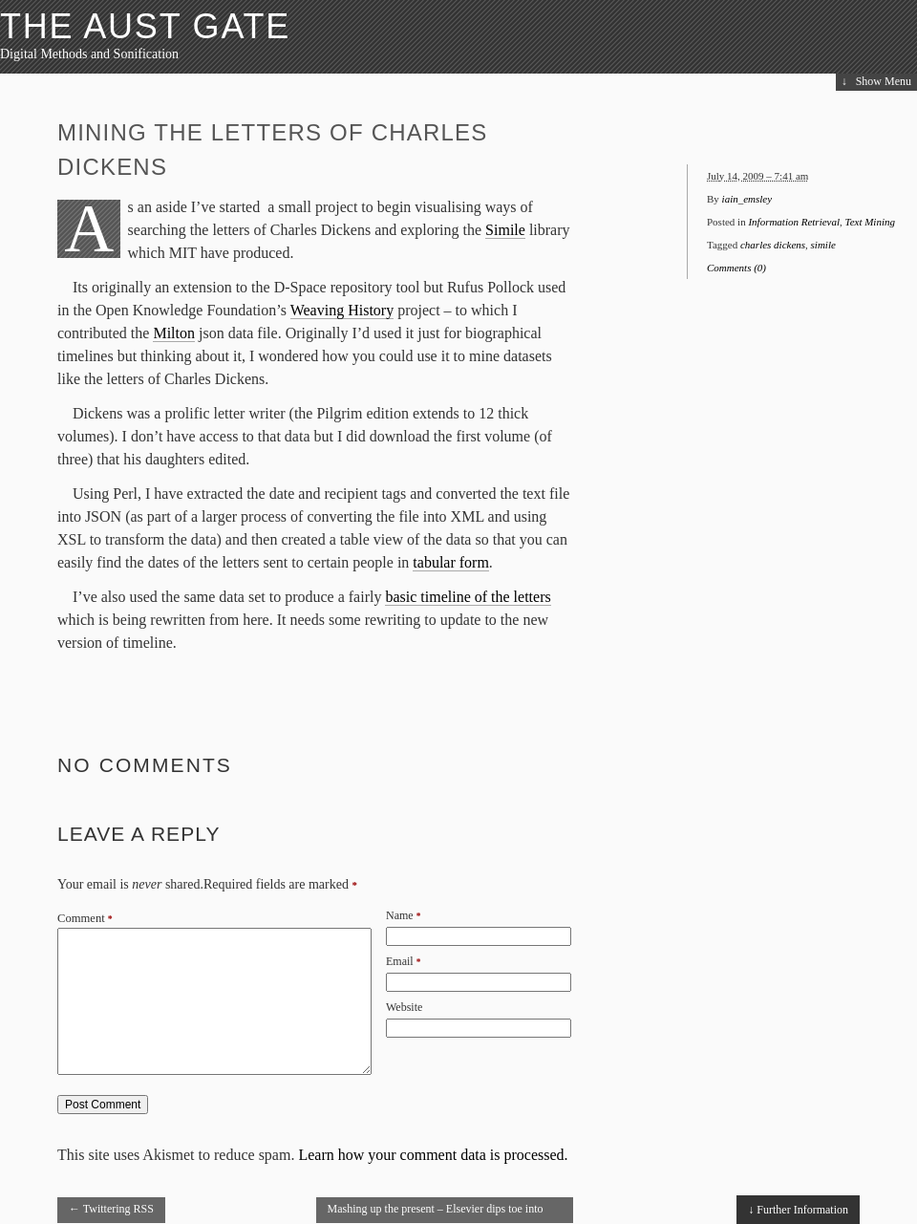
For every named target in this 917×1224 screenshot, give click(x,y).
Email (400, 961)
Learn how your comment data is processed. (432, 1155)
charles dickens (772, 244)
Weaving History (342, 310)
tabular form (451, 562)
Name (400, 915)
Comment (85, 918)
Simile (505, 230)
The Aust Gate (145, 26)
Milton (174, 333)
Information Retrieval (794, 221)
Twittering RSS (111, 1208)
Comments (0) (736, 267)
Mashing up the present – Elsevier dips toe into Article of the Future (436, 1212)
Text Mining (870, 221)
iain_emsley (747, 198)
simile (823, 244)
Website (404, 1007)
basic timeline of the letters (467, 597)
